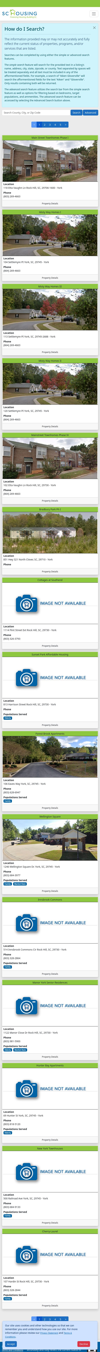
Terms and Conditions (12, 1350)
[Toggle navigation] (93, 14)
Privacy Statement (49, 1333)
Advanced (90, 112)
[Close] (11, 1344)
